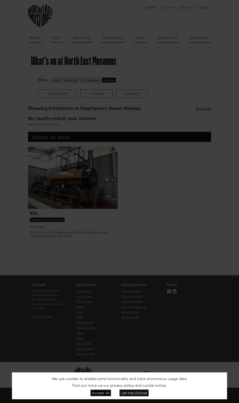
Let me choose (134, 392)
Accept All (100, 392)
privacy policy (122, 385)
